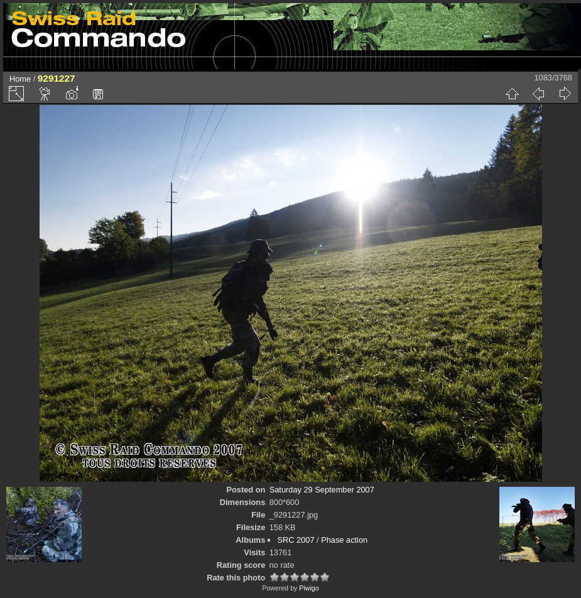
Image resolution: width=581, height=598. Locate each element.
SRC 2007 (295, 540)
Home (20, 79)
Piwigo (308, 588)
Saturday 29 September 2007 (321, 489)
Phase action (344, 540)
